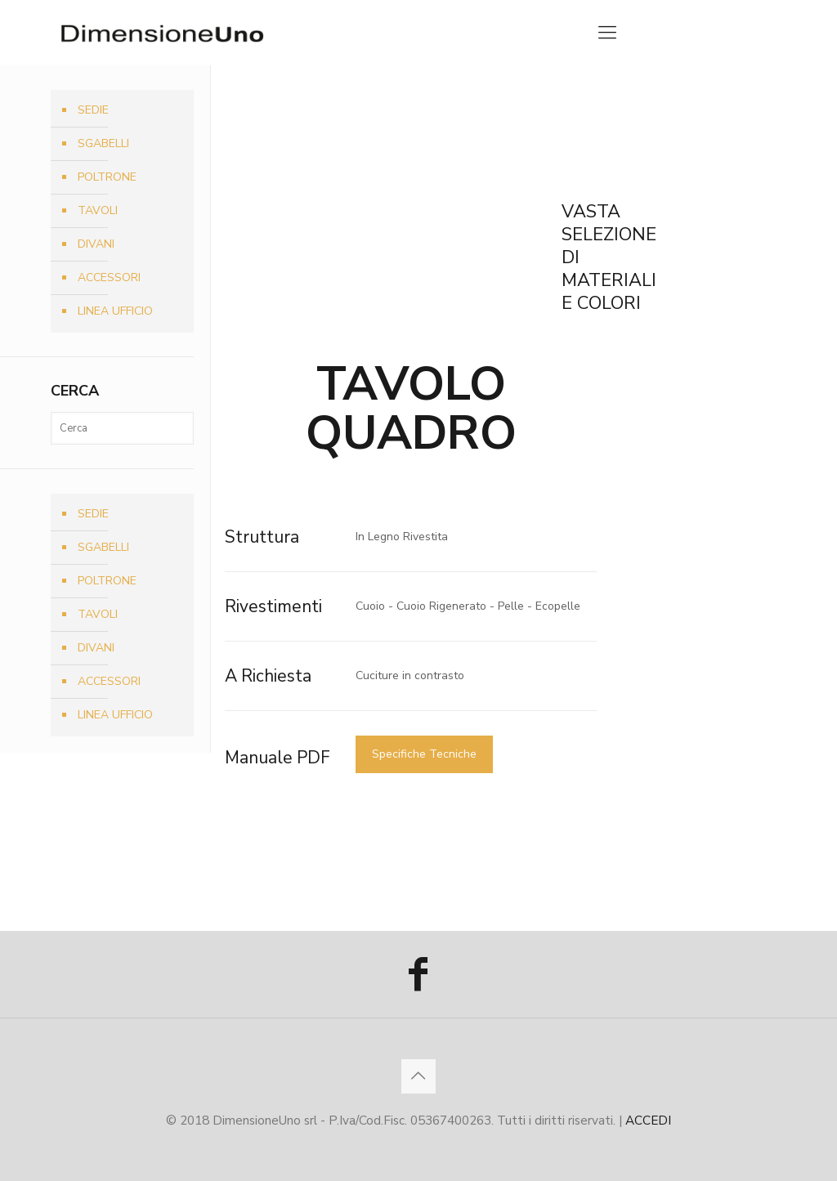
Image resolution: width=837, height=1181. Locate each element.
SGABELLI (103, 143)
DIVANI (96, 244)
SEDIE (93, 110)
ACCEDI (648, 1120)
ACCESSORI (109, 277)
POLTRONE (107, 177)
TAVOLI (98, 210)
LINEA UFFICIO (115, 311)
